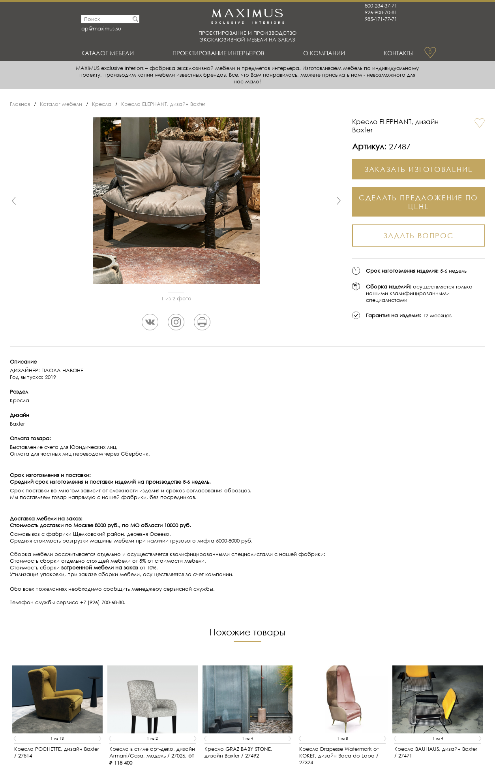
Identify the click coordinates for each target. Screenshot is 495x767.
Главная (20, 104)
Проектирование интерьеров (218, 53)
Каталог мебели (107, 53)
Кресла (101, 104)
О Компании (324, 53)
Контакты (399, 53)
